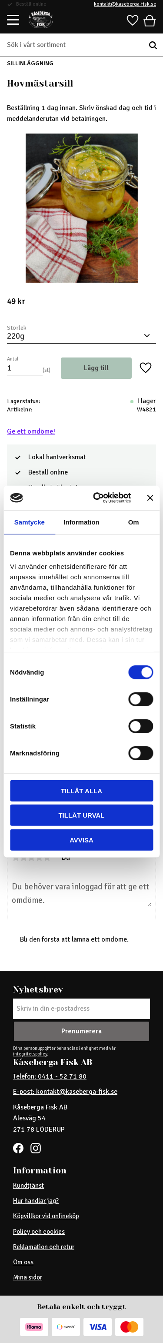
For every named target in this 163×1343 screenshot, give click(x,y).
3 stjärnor (31, 858)
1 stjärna (16, 858)
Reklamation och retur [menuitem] (43, 1247)
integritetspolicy (30, 1054)
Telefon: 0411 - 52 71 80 (49, 1076)
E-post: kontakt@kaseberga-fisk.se (65, 1091)
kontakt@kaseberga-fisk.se (125, 4)
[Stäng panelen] (150, 498)
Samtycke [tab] (29, 521)
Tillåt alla (81, 790)
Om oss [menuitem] (23, 1262)
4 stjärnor (39, 858)
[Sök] (153, 45)
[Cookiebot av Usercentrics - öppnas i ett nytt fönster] (97, 498)
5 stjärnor (47, 858)
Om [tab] (133, 521)
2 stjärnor (23, 858)
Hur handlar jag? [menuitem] (36, 1201)
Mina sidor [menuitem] (27, 1277)
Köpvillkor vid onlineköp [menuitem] (46, 1216)
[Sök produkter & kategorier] (75, 45)
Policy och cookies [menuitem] (39, 1232)
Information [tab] (81, 521)
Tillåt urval (81, 815)
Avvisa (81, 839)
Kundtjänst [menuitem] (28, 1185)
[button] (13, 20)
